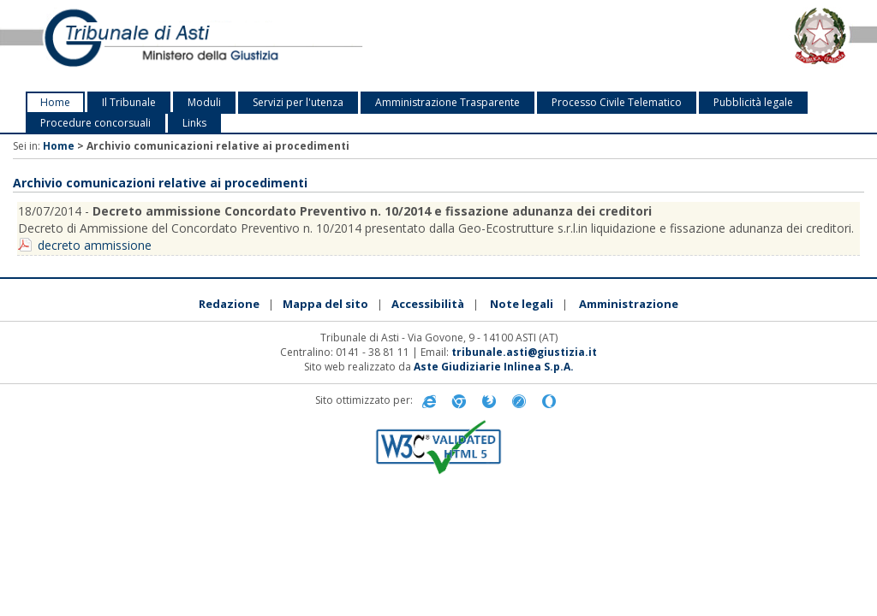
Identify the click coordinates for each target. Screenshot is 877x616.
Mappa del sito (325, 303)
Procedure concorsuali (95, 123)
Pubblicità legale (753, 102)
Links (194, 123)
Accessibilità (427, 303)
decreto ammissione (95, 245)
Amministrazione (628, 303)
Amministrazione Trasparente (447, 102)
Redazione (229, 303)
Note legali (521, 303)
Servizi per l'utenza (298, 102)
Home (55, 102)
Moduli (204, 102)
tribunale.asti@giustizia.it (524, 352)
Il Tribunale (129, 102)
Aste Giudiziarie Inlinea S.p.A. (494, 366)
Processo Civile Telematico (617, 102)
